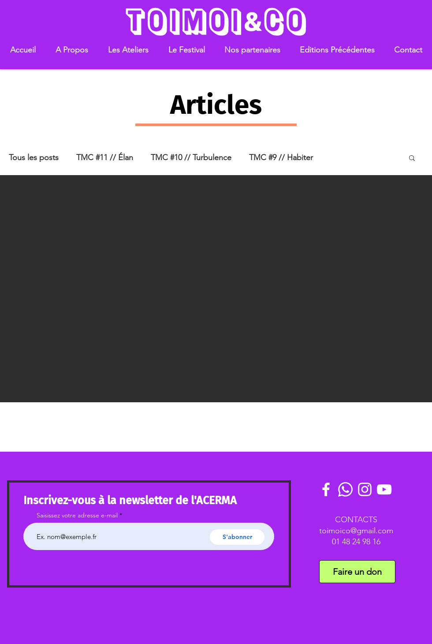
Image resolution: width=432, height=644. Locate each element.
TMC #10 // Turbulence (191, 157)
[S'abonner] (237, 537)
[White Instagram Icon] (365, 489)
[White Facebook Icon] (326, 489)
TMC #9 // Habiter (281, 157)
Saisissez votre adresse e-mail (77, 515)
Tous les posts (34, 157)
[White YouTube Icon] (384, 489)
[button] (71, 50)
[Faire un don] (357, 571)
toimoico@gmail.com (356, 530)
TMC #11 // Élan (104, 157)
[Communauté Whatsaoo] (345, 489)
